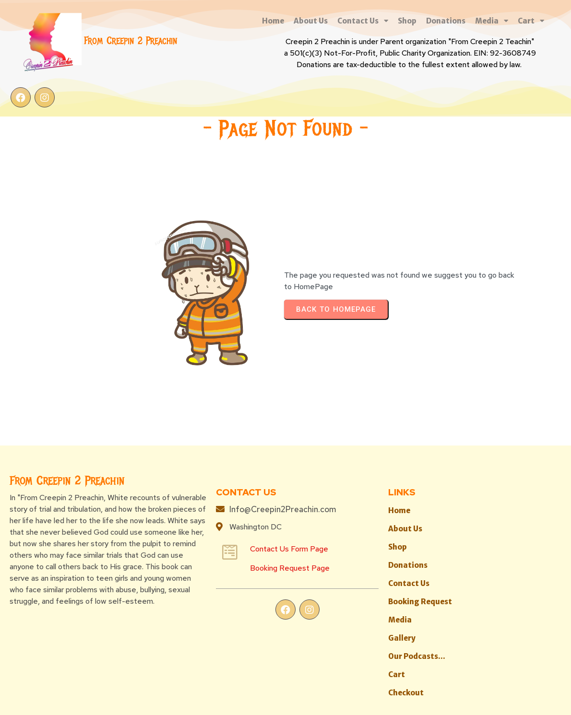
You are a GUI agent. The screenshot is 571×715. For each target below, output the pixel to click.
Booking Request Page (218, 486)
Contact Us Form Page (217, 467)
